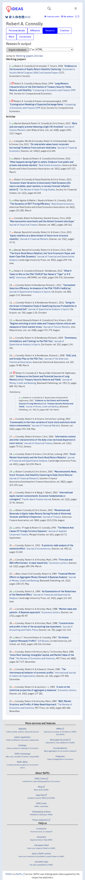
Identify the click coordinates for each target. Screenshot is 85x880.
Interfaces (21, 277)
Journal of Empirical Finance (23, 225)
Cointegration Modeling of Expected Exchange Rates (36, 104)
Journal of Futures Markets (56, 327)
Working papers (25, 55)
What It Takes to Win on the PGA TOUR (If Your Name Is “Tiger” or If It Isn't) (40, 274)
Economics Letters (58, 563)
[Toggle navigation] (49, 9)
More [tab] (11, 37)
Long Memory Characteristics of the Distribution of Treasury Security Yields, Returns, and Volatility (40, 86)
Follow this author (53, 17)
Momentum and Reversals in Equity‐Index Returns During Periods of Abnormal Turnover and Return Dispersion (40, 513)
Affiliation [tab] (35, 30)
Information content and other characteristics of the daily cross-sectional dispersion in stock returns (42, 439)
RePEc (20, 874)
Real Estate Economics (50, 165)
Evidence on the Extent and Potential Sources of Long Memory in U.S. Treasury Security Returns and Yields (46, 403)
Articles (38, 55)
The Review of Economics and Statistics (35, 658)
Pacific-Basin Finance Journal (36, 499)
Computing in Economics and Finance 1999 (54, 90)
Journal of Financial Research (24, 478)
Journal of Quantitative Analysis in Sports (30, 292)
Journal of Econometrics (39, 548)
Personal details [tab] (17, 30)
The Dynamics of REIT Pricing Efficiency (30, 204)
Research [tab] (50, 30)
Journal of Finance (52, 517)
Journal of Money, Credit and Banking (42, 406)
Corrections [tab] (25, 37)
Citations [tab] (64, 30)
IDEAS (8, 874)
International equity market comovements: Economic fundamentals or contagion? (41, 495)
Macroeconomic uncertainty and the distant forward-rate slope (42, 221)
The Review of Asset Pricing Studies (37, 189)
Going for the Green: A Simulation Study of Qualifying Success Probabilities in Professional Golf (42, 306)
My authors (67, 16)
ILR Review (43, 641)
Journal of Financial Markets (34, 239)
